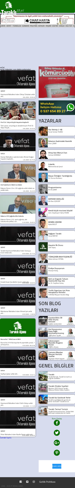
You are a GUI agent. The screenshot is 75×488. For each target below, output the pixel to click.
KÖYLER (41, 25)
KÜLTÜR (69, 25)
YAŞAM (48, 25)
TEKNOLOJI (17, 25)
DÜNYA (2, 25)
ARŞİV (53, 20)
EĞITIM (55, 25)
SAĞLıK (61, 25)
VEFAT (8, 25)
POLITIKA (33, 25)
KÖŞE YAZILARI (23, 21)
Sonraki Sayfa (5, 437)
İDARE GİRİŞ (56, 466)
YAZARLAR (33, 20)
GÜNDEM (25, 25)
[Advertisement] (37, 47)
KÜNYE (61, 20)
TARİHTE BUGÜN (44, 21)
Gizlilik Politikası (47, 482)
